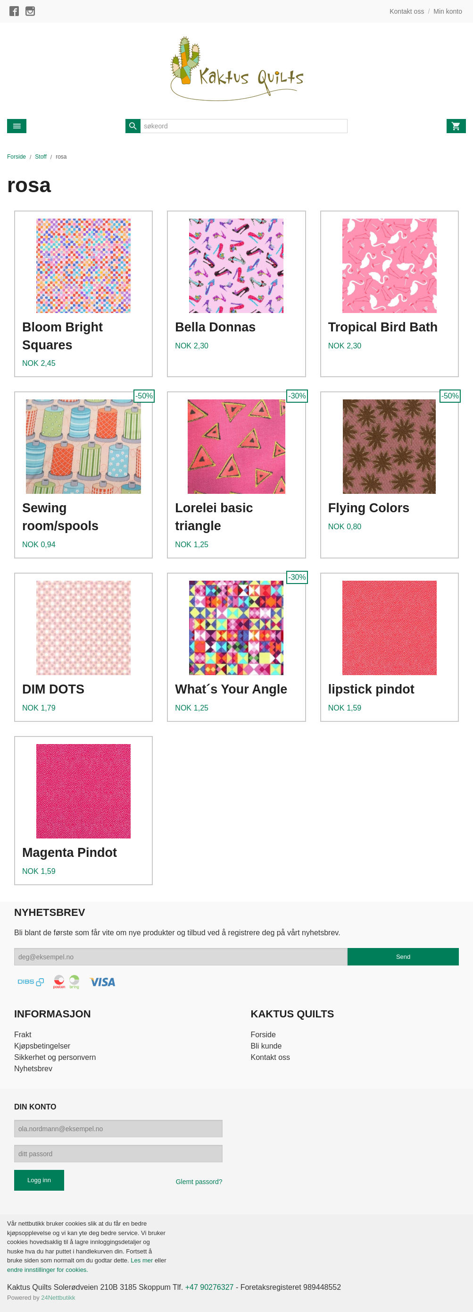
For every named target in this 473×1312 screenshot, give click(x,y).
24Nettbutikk (58, 1297)
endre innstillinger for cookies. (47, 1269)
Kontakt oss (270, 1057)
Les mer (143, 1260)
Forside (16, 156)
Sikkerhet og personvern (55, 1057)
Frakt (22, 1035)
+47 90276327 (209, 1287)
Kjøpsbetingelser (42, 1046)
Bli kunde (266, 1046)
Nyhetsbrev (33, 1069)
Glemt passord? (199, 1181)
